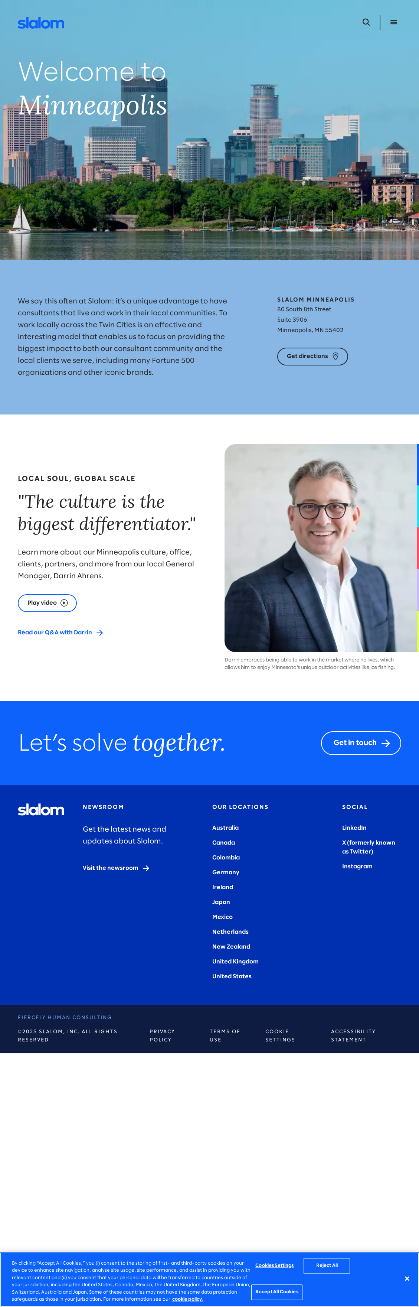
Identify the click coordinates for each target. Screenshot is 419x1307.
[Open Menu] (393, 22)
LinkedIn (354, 828)
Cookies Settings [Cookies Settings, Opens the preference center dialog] (274, 1266)
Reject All (327, 1266)
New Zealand (231, 947)
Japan (221, 902)
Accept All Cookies (276, 1292)
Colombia (226, 858)
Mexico (222, 917)
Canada (223, 843)
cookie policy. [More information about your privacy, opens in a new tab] (187, 1299)
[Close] (407, 1279)
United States (232, 976)
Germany (225, 872)
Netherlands (230, 932)
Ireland (222, 887)
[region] (209, 1279)
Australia (225, 828)
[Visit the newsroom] (116, 868)
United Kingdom (235, 962)
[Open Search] (366, 22)
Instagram (357, 866)
